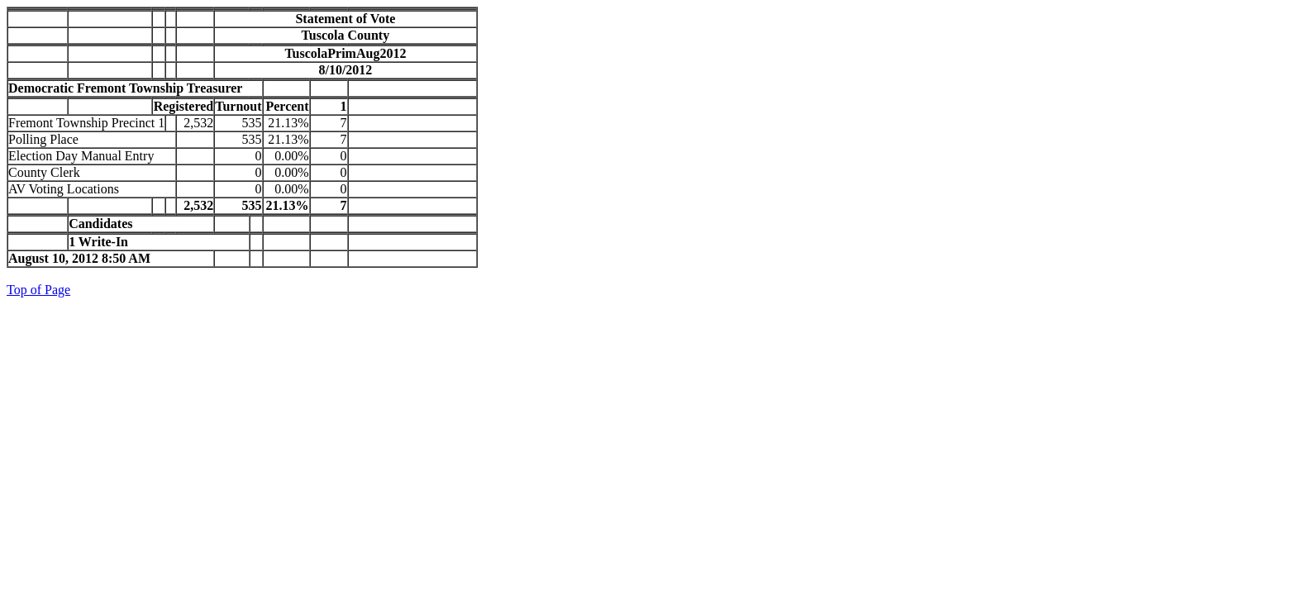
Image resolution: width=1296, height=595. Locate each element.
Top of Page (38, 290)
